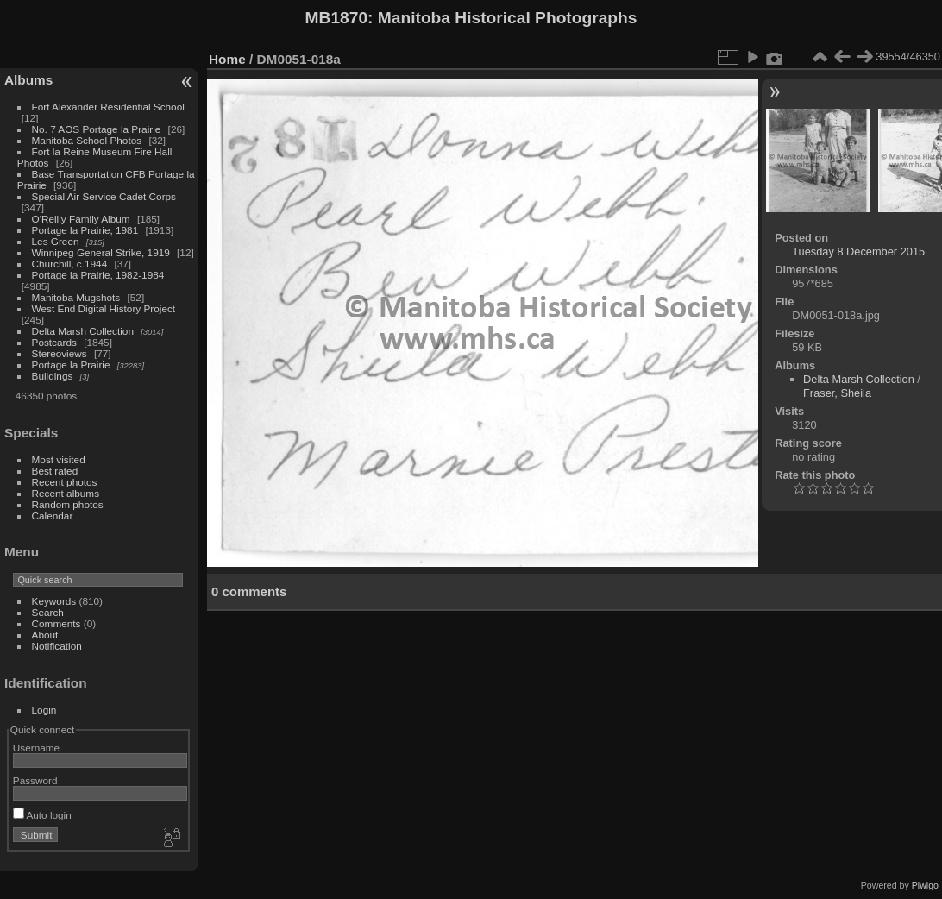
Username (36, 747)
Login (44, 709)
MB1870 (336, 18)
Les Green (55, 241)
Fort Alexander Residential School (108, 106)
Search (48, 612)
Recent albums (65, 493)
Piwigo (925, 885)
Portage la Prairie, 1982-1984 (98, 274)
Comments (56, 623)
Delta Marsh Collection (83, 330)
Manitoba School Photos (87, 140)
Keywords (54, 601)
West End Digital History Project (104, 308)
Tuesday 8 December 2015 (858, 251)
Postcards (54, 342)
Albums (28, 79)
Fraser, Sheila (837, 393)
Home (227, 59)
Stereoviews (59, 353)
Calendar (52, 515)
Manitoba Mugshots (76, 297)
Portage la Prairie (71, 364)
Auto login (42, 814)
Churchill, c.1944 (70, 263)
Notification (57, 645)
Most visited (58, 459)
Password (35, 780)
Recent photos (64, 481)
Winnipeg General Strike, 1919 (101, 252)
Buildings (52, 375)
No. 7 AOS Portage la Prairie (96, 129)
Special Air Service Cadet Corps (104, 196)
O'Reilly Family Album (81, 218)
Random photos (68, 504)
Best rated (55, 470)
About (45, 634)
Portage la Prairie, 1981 (85, 230)
